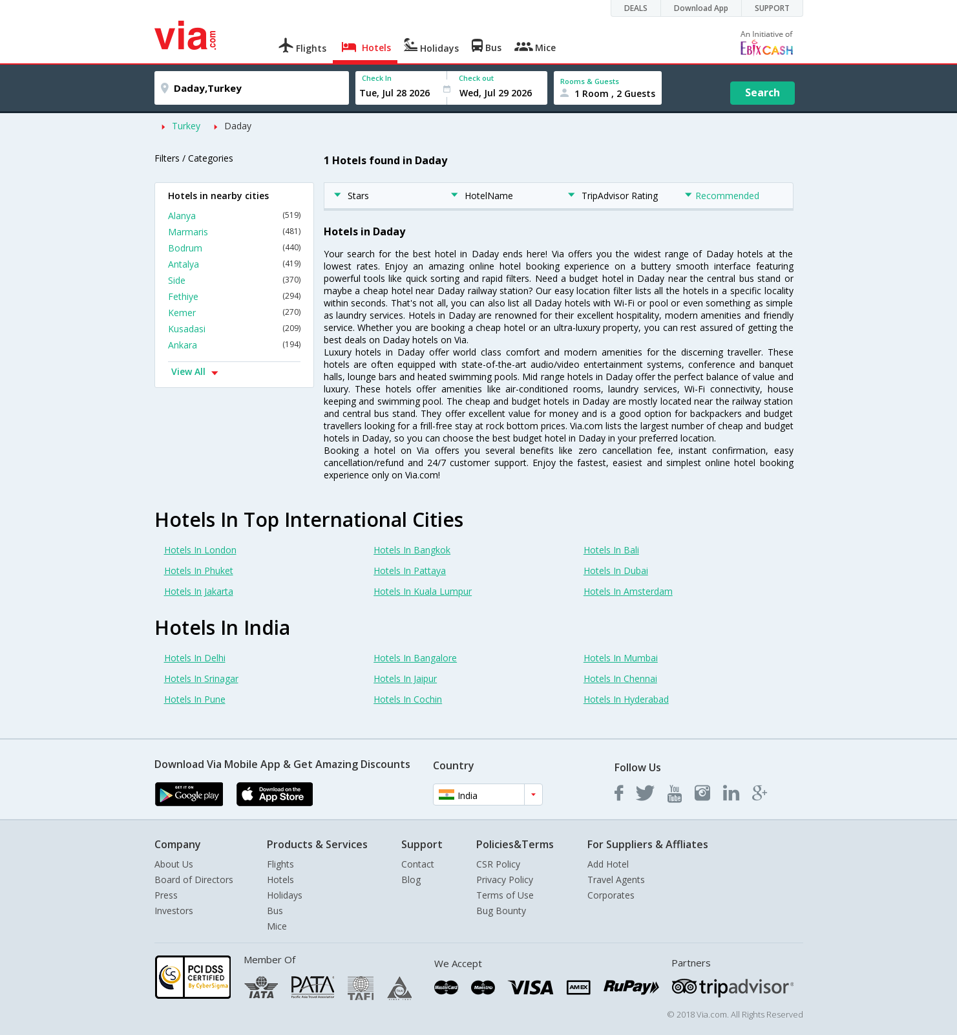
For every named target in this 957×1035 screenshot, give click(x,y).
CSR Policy (498, 864)
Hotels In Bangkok (411, 550)
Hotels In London (200, 550)
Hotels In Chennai (620, 678)
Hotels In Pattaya (409, 570)
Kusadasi (234, 329)
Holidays (284, 895)
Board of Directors (193, 879)
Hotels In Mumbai (621, 658)
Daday (237, 126)
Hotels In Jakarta (198, 591)
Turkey (186, 126)
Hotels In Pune (195, 699)
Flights (280, 864)
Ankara (234, 345)
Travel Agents (616, 879)
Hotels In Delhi (195, 658)
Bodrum (234, 248)
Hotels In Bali (611, 550)
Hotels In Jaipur (405, 678)
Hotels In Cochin (407, 699)
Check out (476, 78)
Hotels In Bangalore (415, 658)
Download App (701, 8)
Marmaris (234, 232)
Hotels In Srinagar (201, 678)
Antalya (234, 264)
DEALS (635, 8)
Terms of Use (505, 895)
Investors (173, 910)
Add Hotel (608, 864)
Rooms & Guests (589, 81)
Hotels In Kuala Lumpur (422, 591)
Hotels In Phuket (198, 570)
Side (234, 280)
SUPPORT (772, 8)
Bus (275, 910)
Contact (417, 864)
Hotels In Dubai (616, 570)
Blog (411, 879)
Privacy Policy (504, 879)
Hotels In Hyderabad (626, 699)
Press (166, 895)
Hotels (280, 879)
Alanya (234, 215)
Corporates (611, 895)
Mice (277, 926)
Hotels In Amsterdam (628, 591)
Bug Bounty (501, 910)
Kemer (234, 312)
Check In (377, 78)
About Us (173, 864)
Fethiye (234, 296)
